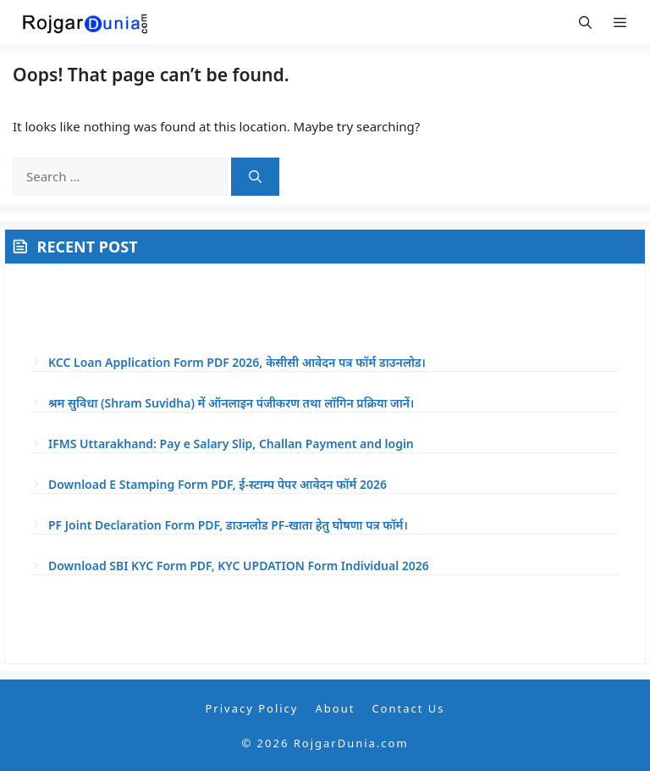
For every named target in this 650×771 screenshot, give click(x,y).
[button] (585, 22)
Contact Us (408, 708)
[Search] (255, 177)
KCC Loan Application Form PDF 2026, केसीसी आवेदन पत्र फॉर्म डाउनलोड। (237, 362)
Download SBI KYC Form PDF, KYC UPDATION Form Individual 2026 (238, 565)
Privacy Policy (251, 708)
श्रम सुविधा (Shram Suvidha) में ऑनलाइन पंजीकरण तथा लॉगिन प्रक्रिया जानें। (231, 403)
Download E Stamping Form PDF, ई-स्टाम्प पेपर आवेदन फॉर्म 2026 (217, 484)
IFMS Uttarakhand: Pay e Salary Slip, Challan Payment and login (231, 443)
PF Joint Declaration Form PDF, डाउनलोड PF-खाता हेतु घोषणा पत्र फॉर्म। (228, 525)
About (335, 708)
